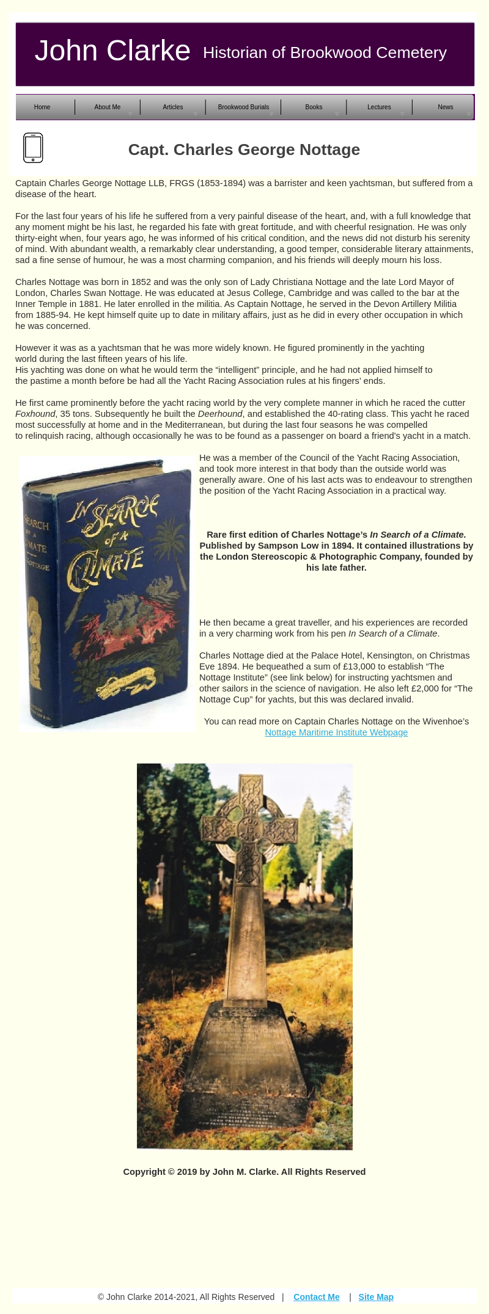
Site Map (376, 1297)
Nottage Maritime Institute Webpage (336, 732)
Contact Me (316, 1297)
